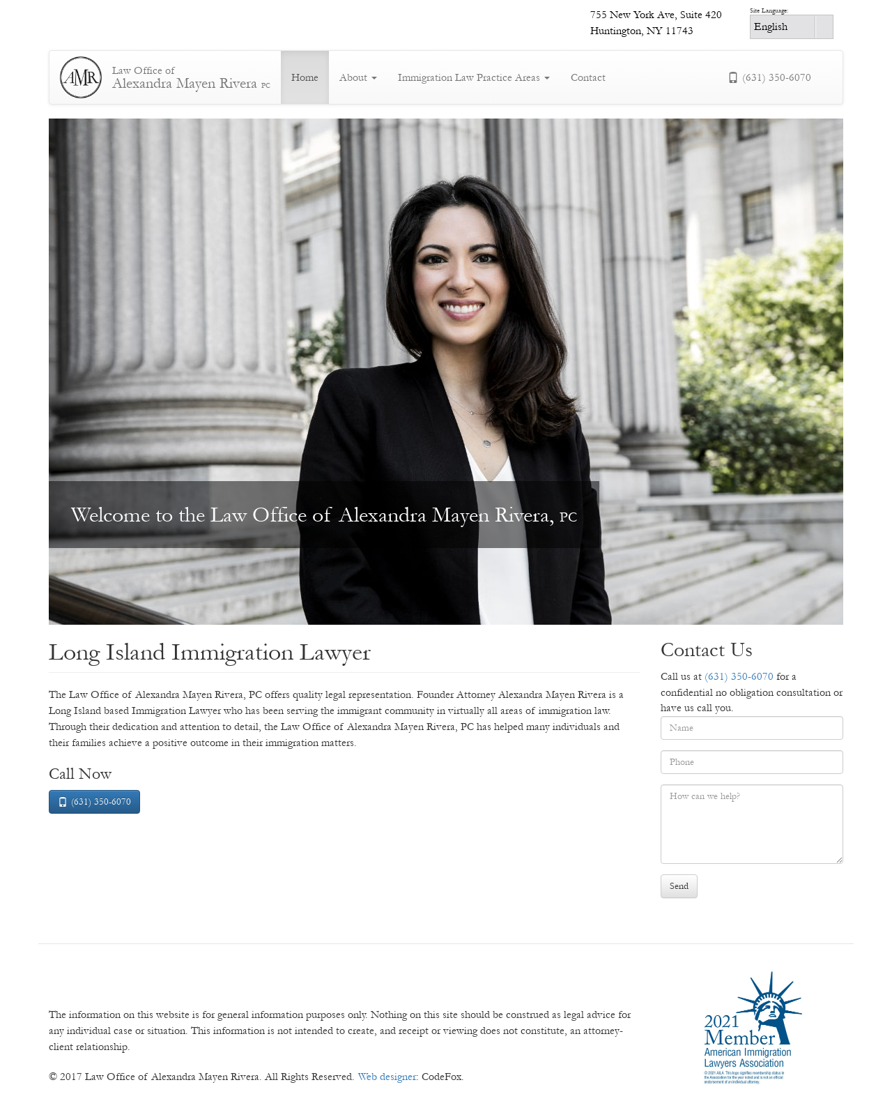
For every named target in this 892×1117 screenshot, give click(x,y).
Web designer (387, 1076)
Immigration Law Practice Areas (474, 77)
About (358, 77)
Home (304, 77)
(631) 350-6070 (769, 77)
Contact (588, 77)
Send (679, 886)
